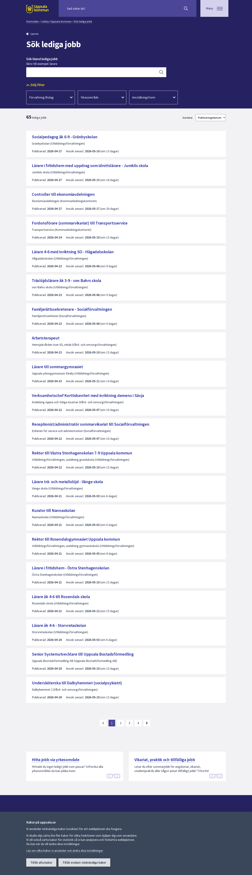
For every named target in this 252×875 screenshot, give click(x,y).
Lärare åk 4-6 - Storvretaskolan (59, 625)
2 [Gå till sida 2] (120, 723)
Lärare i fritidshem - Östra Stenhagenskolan (70, 568)
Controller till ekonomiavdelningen (63, 194)
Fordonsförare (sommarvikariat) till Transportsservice (80, 223)
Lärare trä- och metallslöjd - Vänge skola (67, 481)
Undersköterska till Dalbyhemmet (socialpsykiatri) (77, 683)
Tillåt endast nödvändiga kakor (84, 862)
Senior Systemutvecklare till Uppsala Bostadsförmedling (83, 654)
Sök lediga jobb (83, 21)
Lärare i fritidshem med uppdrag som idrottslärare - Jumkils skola (90, 165)
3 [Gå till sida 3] (129, 723)
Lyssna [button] (34, 33)
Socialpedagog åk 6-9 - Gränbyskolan (64, 136)
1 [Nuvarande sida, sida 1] (112, 723)
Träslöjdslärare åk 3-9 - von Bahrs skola (66, 280)
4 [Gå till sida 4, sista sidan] (138, 723)
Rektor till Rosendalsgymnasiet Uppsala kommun (76, 539)
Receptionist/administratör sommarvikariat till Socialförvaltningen (90, 424)
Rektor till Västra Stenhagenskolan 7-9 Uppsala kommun (82, 453)
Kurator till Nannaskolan (53, 510)
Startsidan (32, 21)
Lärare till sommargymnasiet (57, 366)
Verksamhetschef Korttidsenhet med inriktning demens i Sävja (88, 395)
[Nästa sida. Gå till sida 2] (147, 723)
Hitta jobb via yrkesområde (55, 759)
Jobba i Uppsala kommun (56, 21)
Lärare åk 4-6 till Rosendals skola (61, 596)
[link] (103, 723)
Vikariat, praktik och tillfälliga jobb (164, 759)
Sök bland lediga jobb (42, 59)
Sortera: (188, 117)
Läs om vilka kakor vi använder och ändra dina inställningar (64, 851)
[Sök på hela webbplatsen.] (89, 8)
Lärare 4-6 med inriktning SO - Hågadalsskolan (73, 251)
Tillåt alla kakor (41, 862)
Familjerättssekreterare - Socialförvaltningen (72, 309)
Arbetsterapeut (45, 338)
